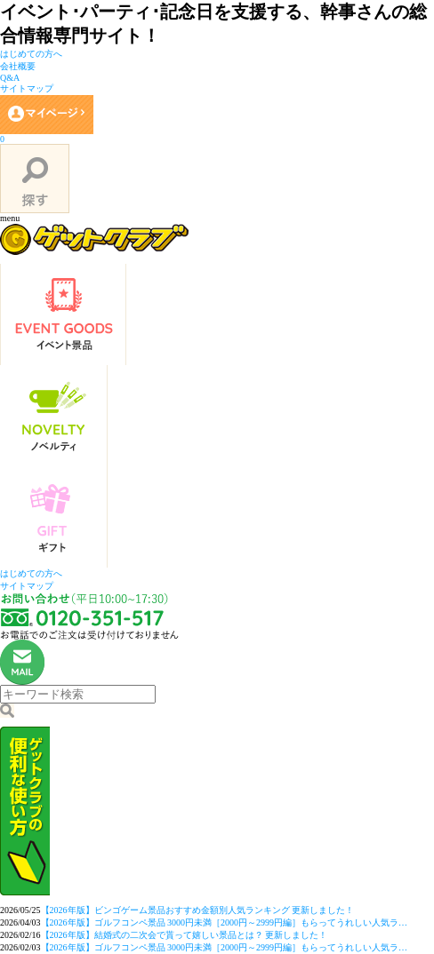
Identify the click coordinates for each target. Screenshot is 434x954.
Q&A (10, 78)
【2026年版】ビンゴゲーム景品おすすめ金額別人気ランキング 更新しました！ (198, 910)
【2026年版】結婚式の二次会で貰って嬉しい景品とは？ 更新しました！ (184, 935)
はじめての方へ (31, 54)
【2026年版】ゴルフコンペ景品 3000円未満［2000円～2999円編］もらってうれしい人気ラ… (224, 922)
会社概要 (18, 66)
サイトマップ (26, 88)
